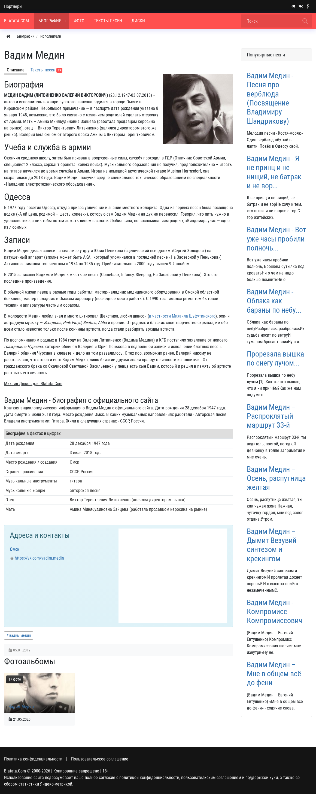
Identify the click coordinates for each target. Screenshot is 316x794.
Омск (14, 549)
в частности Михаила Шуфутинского (182, 316)
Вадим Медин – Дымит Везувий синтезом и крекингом (271, 545)
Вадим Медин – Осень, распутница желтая (276, 478)
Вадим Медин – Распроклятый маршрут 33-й (271, 416)
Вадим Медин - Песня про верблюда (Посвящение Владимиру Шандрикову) (270, 98)
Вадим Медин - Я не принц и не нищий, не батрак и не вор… (274, 172)
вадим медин (20, 635)
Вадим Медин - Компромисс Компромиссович (274, 611)
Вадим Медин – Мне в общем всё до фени (274, 673)
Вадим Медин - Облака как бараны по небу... (274, 301)
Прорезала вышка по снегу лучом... (275, 358)
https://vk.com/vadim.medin (39, 558)
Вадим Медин (21, 706)
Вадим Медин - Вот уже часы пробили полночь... (276, 238)
